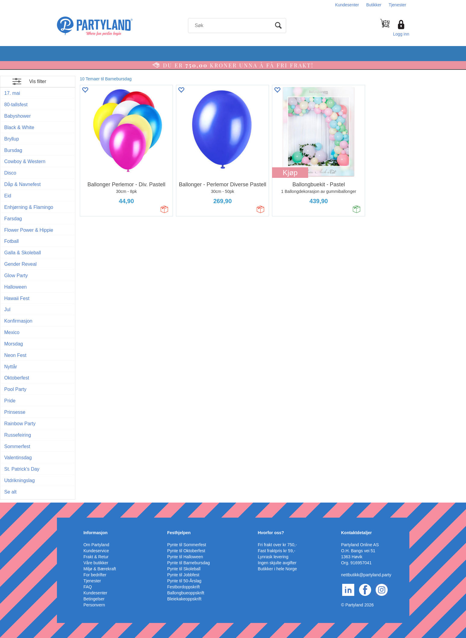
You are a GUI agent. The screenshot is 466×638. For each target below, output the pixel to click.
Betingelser (94, 598)
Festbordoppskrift (183, 586)
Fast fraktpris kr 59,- (276, 550)
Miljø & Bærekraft (99, 568)
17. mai (12, 93)
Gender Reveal (20, 264)
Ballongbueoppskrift (185, 592)
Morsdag (13, 343)
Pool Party (15, 389)
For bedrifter (94, 574)
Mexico (12, 332)
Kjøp (290, 173)
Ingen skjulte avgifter (277, 562)
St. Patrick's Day (21, 469)
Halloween (15, 287)
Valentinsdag (18, 457)
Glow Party (16, 275)
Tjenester (397, 4)
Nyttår (10, 366)
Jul (7, 309)
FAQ (87, 586)
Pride (9, 400)
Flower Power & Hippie (28, 230)
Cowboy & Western (24, 161)
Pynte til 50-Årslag (184, 580)
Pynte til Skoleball (184, 568)
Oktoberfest (16, 377)
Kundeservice (96, 550)
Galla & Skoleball (22, 252)
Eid (7, 195)
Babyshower (17, 116)
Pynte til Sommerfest (186, 544)
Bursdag (13, 150)
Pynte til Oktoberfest (186, 550)
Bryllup (11, 138)
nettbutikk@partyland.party (366, 574)
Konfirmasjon (18, 321)
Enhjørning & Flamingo (28, 207)
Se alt (10, 491)
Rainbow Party (20, 423)
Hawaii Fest (17, 298)
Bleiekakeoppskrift (184, 598)
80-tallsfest (15, 104)
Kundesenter (347, 4)
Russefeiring (17, 435)
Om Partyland (96, 544)
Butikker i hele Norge (277, 568)
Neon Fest (15, 355)
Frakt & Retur (95, 556)
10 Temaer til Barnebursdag (106, 78)
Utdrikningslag (19, 480)
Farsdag (13, 218)
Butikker (374, 4)
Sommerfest (17, 446)
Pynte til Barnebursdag (188, 562)
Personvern (94, 604)
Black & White (19, 127)
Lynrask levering (273, 556)
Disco (10, 172)
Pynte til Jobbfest (183, 574)
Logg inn (401, 34)
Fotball (11, 241)
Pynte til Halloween (185, 556)
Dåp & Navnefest (22, 184)
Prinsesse (14, 412)
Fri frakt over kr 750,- (277, 544)
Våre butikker (95, 562)
